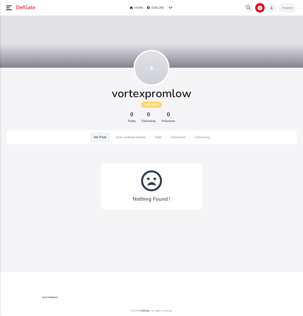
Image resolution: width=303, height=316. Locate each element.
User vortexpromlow (131, 137)
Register (287, 8)
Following (202, 137)
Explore (155, 8)
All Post (100, 137)
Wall (158, 137)
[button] (11, 8)
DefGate (25, 7)
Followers (178, 137)
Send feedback (50, 297)
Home (136, 8)
